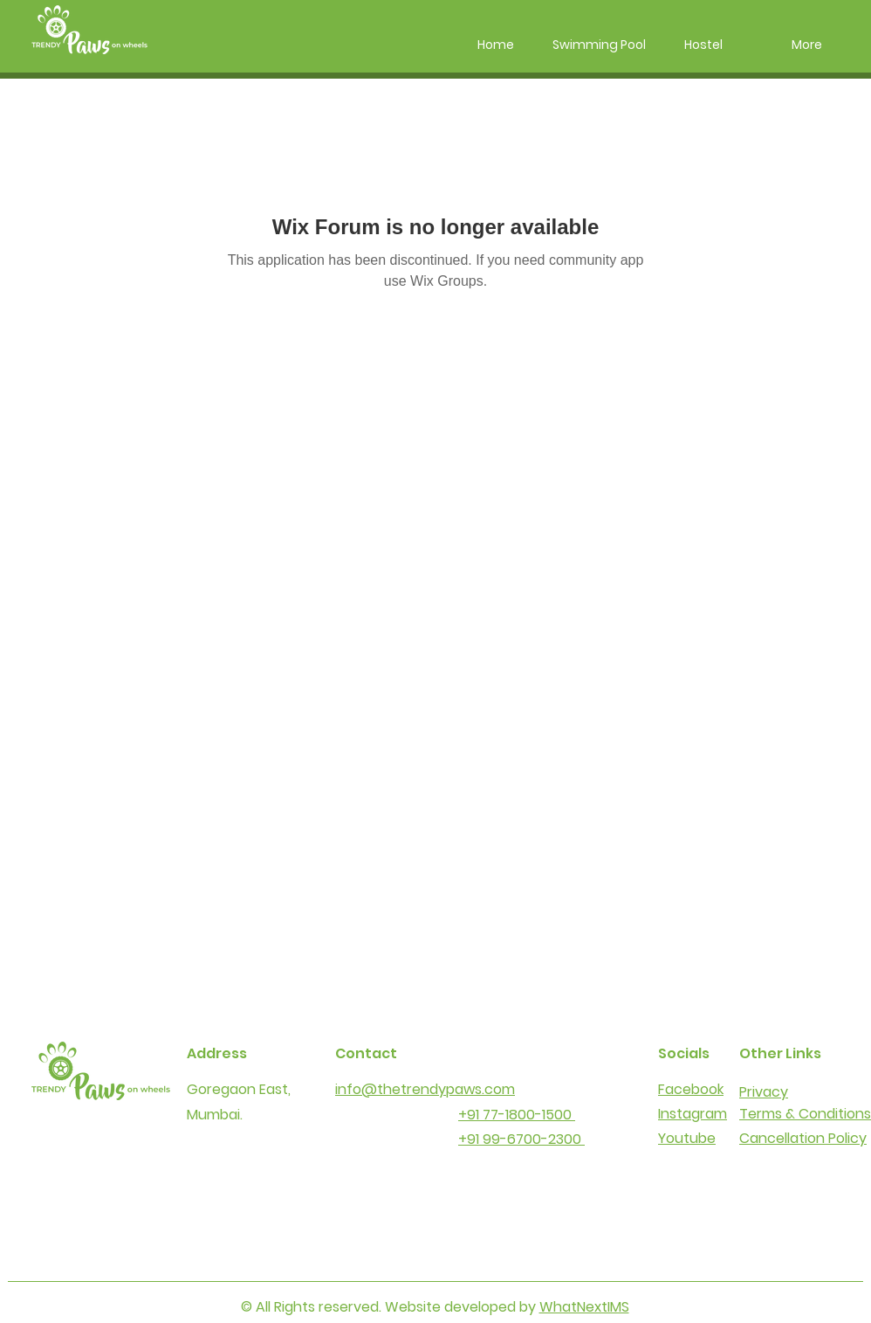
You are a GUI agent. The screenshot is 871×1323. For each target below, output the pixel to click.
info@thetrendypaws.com (425, 1089)
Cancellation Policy (803, 1138)
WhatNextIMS (584, 1307)
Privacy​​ (763, 1092)
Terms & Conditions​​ (805, 1114)
